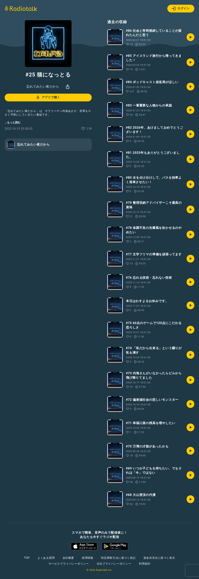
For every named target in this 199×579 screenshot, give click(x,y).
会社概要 (68, 557)
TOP (27, 557)
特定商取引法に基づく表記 (118, 557)
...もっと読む (13, 122)
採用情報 (87, 557)
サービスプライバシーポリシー (69, 563)
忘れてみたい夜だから (42, 86)
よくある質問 (46, 557)
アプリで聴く (48, 97)
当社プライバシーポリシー (114, 563)
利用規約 (144, 563)
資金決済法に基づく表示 (159, 557)
